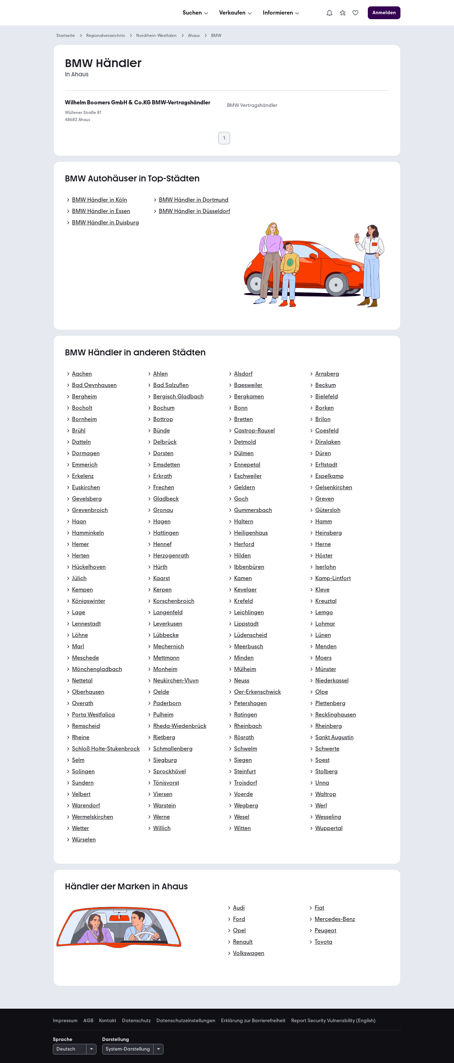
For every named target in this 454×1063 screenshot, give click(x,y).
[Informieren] (282, 12)
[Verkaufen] (236, 12)
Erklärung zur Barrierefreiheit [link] (253, 1021)
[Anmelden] (384, 12)
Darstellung (115, 1039)
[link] (343, 13)
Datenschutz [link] (136, 1021)
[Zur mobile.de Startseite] (107, 13)
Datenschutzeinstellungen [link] (185, 1021)
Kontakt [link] (107, 1021)
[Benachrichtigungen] (329, 12)
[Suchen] (196, 12)
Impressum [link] (65, 1021)
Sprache (62, 1039)
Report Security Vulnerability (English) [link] (333, 1021)
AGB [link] (88, 1021)
